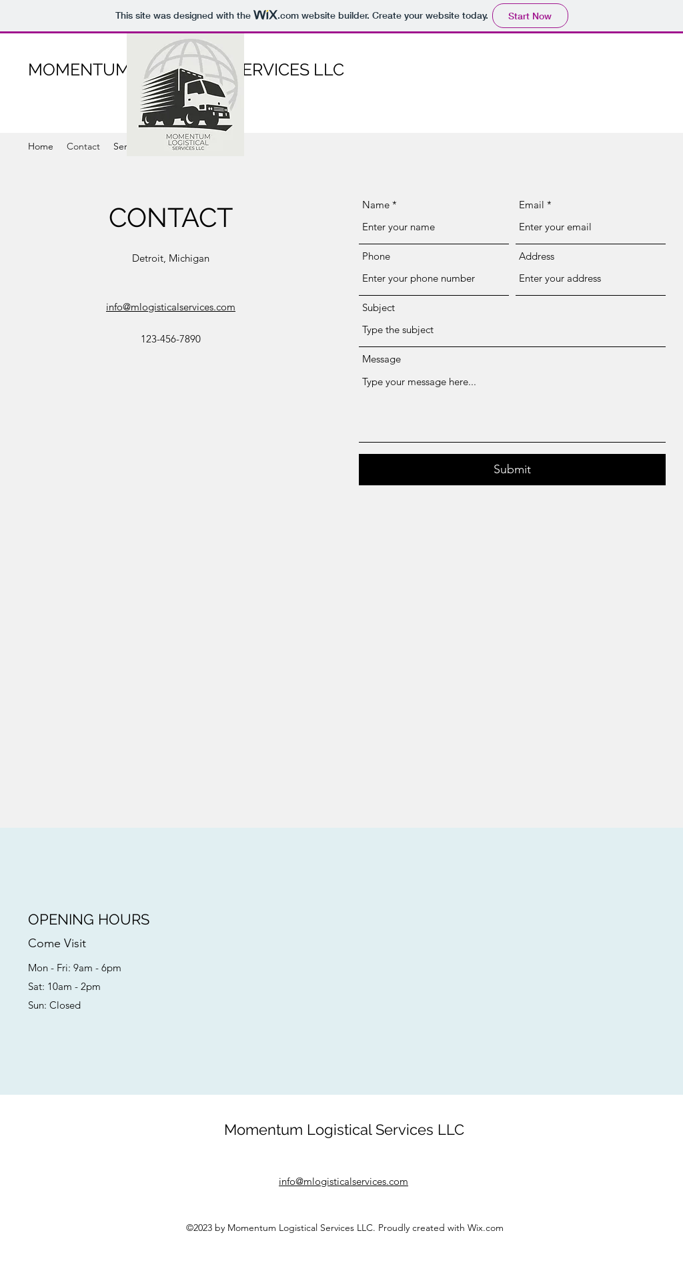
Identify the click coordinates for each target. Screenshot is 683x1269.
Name (376, 205)
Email (531, 205)
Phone (376, 256)
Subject (378, 307)
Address (536, 256)
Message (381, 359)
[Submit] (512, 469)
